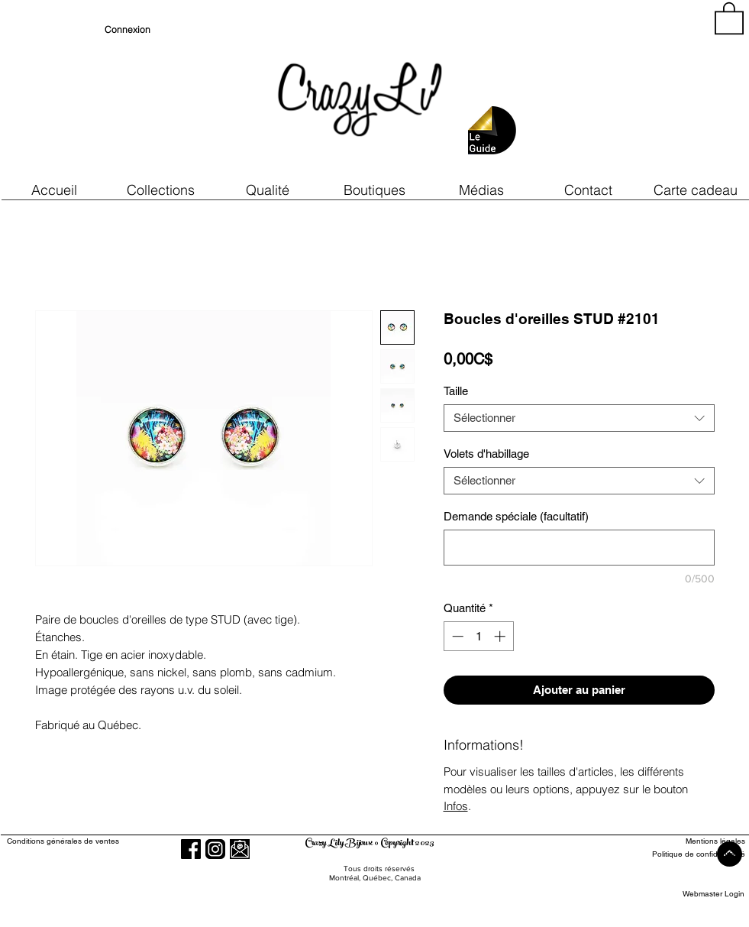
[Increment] (501, 636)
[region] (607, 91)
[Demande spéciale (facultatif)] (579, 547)
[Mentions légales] (689, 841)
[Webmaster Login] (713, 894)
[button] (268, 189)
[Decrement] (456, 636)
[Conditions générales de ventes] (106, 841)
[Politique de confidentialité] (689, 854)
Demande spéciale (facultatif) (516, 516)
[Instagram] (215, 849)
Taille (456, 390)
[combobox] (579, 418)
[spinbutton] (478, 636)
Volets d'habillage (486, 453)
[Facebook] (191, 849)
